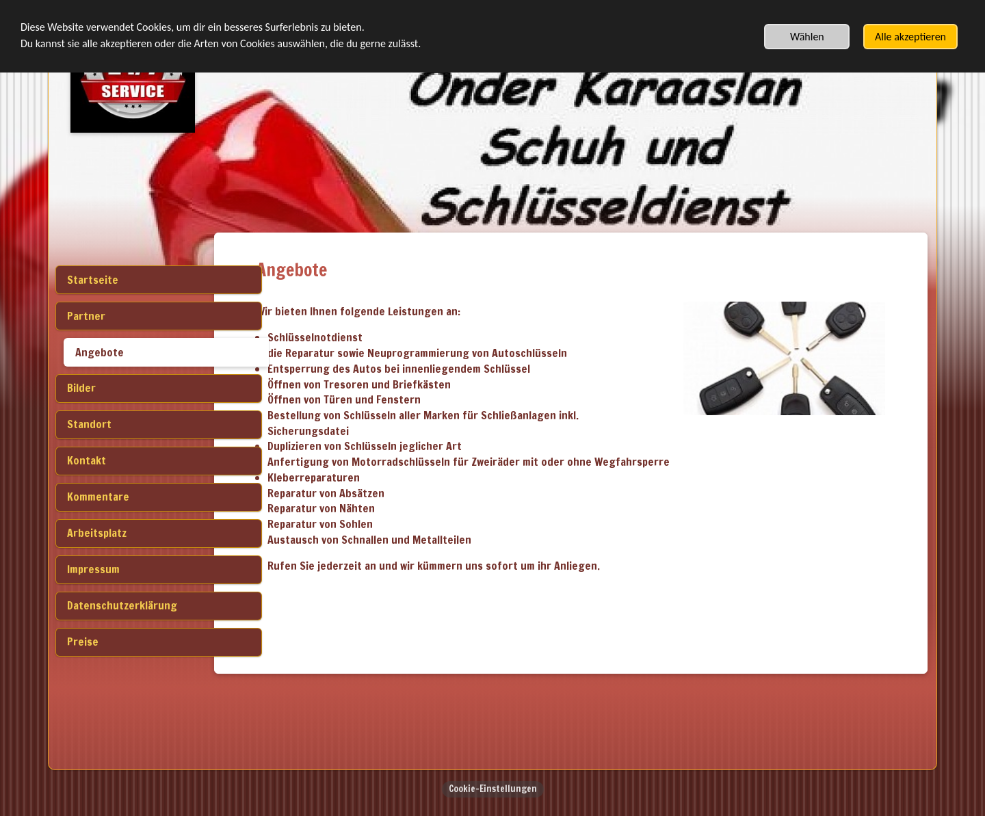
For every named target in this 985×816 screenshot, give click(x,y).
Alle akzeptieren (910, 36)
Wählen (807, 36)
